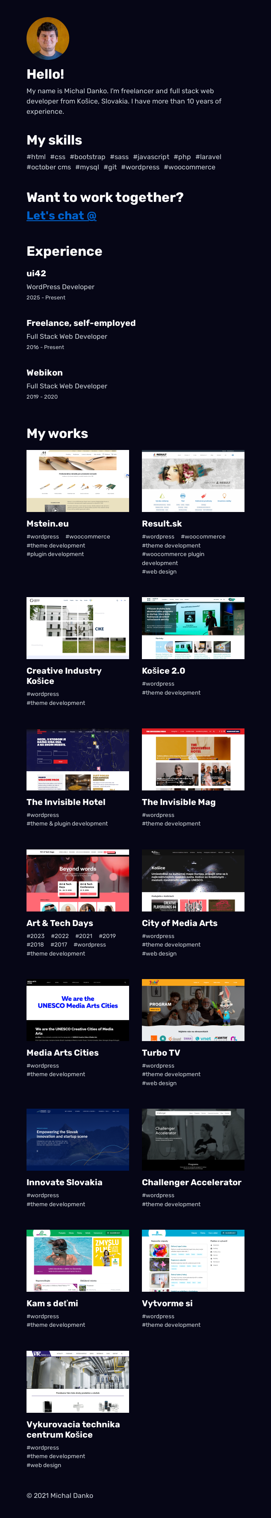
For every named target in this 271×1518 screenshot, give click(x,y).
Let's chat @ (62, 215)
